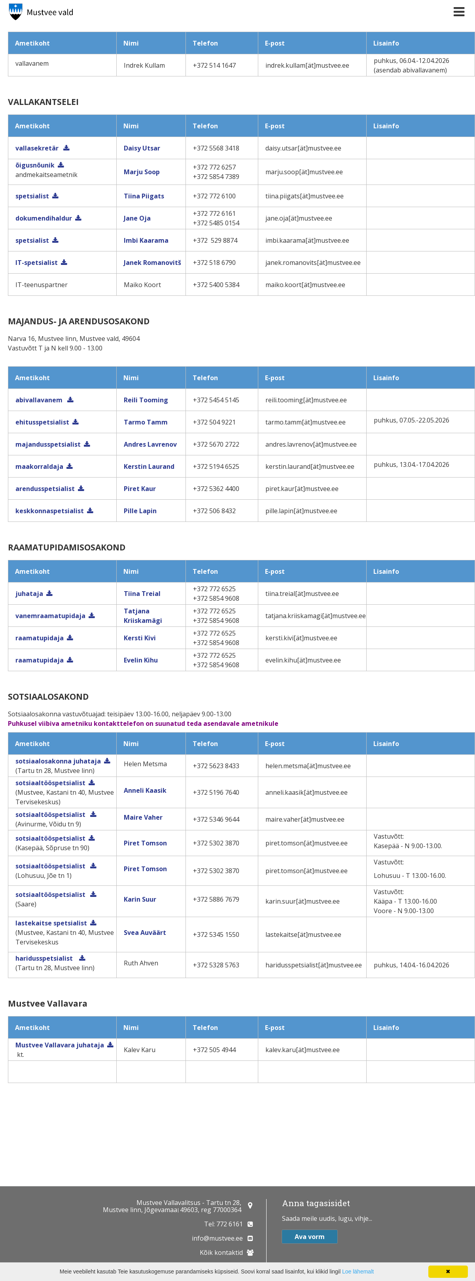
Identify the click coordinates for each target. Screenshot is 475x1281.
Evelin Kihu (141, 660)
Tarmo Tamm (146, 422)
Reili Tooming (146, 400)
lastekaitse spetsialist (51, 923)
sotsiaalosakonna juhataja (58, 761)
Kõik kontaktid (221, 1252)
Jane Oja (137, 218)
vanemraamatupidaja (50, 615)
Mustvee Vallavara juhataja (59, 1045)
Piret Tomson (145, 843)
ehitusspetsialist (42, 422)
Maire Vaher (143, 817)
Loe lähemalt (358, 1271)
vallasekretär (37, 148)
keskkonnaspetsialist (49, 510)
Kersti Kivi (140, 638)
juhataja (29, 593)
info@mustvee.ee (217, 1238)
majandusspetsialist (48, 444)
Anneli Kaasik (145, 790)
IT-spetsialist (36, 262)
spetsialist (32, 196)
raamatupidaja (39, 638)
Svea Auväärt (145, 932)
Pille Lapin (140, 510)
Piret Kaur (140, 488)
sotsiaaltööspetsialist (50, 782)
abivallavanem (39, 400)
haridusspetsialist (45, 958)
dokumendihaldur (43, 218)
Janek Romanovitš (152, 262)
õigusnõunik (35, 165)
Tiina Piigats (144, 196)
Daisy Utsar (142, 148)
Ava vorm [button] (310, 1236)
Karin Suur (140, 899)
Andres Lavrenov (150, 444)
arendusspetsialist (45, 488)
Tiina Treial (142, 593)
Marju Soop (142, 172)
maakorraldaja (39, 466)
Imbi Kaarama (146, 240)
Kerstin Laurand (149, 466)
